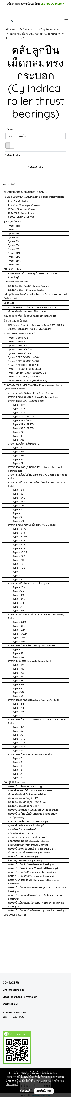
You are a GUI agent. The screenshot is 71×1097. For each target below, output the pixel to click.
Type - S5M (18, 630)
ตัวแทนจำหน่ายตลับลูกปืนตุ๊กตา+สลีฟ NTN (25, 192)
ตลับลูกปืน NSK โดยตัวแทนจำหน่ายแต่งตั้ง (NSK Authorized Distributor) (35, 296)
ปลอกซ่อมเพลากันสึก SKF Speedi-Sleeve (30, 790)
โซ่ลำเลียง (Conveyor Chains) (24, 205)
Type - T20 (18, 556)
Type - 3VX (18, 412)
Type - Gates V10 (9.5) (20, 353)
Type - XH (18, 505)
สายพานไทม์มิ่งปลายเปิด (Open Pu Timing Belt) (33, 397)
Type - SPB (14, 257)
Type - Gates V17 (17, 341)
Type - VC (18, 688)
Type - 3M (13, 237)
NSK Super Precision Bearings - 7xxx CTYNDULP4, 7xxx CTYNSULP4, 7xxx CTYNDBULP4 (36, 327)
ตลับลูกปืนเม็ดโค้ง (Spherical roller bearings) (32, 872)
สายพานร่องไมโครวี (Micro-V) (24, 444)
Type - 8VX (18, 405)
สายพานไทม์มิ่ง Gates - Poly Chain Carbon (31, 393)
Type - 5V (13, 245)
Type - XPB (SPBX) (22, 420)
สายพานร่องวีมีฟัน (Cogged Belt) (26, 401)
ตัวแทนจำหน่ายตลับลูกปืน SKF (23, 806)
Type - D (17, 762)
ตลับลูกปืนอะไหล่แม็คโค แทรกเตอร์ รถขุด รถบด (32, 814)
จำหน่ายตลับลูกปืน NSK (16, 321)
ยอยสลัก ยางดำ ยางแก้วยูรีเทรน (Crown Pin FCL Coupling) (33, 275)
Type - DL (17, 494)
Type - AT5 (18, 544)
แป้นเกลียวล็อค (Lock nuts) (22, 833)
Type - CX (18, 432)
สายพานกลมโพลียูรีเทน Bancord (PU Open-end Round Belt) (37, 476)
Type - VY (18, 665)
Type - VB (18, 692)
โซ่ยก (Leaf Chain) (18, 201)
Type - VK (18, 669)
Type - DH (18, 490)
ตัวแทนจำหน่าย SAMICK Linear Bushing (29, 286)
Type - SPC (14, 253)
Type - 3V (13, 249)
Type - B (17, 770)
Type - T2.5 (18, 568)
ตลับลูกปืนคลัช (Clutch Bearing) (25, 786)
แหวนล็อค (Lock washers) (22, 829)
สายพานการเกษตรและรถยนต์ (19, 333)
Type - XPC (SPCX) (23, 416)
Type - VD (18, 684)
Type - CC (18, 649)
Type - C (17, 766)
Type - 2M (18, 610)
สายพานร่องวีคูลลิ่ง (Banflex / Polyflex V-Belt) (33, 700)
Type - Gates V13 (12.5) (20, 349)
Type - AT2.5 (19, 552)
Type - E (17, 758)
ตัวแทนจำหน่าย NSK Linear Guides (26, 290)
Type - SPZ (14, 265)
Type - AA (18, 657)
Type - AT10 (19, 540)
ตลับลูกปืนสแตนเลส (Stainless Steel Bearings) (33, 810)
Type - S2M (18, 641)
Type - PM (18, 451)
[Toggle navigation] (66, 21)
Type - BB (18, 653)
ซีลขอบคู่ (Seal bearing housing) (25, 860)
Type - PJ (17, 463)
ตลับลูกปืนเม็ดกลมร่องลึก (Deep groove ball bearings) (37, 910)
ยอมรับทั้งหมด (43, 1091)
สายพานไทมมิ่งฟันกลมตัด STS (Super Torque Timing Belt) (36, 616)
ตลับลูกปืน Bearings (14, 782)
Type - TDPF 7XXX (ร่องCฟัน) (24, 357)
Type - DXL (18, 498)
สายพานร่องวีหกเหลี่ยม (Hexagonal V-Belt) (31, 645)
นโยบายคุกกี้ (12, 1084)
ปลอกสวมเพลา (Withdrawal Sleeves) (28, 845)
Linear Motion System (16, 281)
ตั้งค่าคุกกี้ (25, 1091)
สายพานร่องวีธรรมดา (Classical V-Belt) (30, 754)
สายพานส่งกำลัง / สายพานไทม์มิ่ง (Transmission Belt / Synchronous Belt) (33, 387)
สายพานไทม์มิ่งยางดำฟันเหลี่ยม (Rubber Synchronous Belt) (36, 484)
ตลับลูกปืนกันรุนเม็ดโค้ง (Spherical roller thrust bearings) (33, 882)
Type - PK (18, 459)
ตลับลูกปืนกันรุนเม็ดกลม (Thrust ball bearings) (33, 868)
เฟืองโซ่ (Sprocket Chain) (21, 209)
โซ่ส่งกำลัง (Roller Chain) (21, 213)
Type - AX (18, 440)
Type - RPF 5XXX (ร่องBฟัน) (23, 365)
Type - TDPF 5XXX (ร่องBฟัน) (24, 361)
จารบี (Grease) (16, 818)
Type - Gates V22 (18, 338)
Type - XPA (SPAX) (23, 424)
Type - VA (18, 696)
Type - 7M (18, 708)
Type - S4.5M (19, 634)
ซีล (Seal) (9, 303)
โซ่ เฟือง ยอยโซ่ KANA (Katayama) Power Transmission (34, 197)
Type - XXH (18, 501)
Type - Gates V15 (17, 345)
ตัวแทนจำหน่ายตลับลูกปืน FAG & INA (27, 802)
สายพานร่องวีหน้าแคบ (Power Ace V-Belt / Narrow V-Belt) (37, 721)
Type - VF (17, 676)
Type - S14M (19, 622)
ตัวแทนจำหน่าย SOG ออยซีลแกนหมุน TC (28, 311)
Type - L (17, 513)
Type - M (17, 778)
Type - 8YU (18, 599)
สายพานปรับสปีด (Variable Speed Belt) (29, 661)
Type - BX (17, 436)
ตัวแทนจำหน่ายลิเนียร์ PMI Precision (27, 794)
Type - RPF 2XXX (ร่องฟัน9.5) (24, 377)
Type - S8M (18, 626)
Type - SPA (14, 261)
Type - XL (17, 517)
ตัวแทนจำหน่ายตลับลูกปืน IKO (23, 798)
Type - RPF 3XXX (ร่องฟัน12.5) (24, 369)
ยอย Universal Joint (15, 915)
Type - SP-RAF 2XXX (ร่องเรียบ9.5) (27, 380)
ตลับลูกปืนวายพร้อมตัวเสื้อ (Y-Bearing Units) (32, 849)
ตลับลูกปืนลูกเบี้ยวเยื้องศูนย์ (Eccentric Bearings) (30, 316)
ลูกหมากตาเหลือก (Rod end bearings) (28, 821)
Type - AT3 (18, 548)
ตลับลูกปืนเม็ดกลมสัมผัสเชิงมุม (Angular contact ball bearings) (36, 904)
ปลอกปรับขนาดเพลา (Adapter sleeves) (29, 841)
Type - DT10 (19, 529)
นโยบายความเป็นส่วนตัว (46, 1080)
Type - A (17, 774)
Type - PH (18, 455)
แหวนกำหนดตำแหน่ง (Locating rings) (27, 837)
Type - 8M (13, 229)
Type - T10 (18, 560)
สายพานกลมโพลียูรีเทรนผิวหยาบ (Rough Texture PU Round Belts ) (36, 469)
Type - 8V (13, 241)
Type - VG (18, 673)
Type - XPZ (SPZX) (23, 428)
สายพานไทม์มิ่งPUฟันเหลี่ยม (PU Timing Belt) (32, 525)
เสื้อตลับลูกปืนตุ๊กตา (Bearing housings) (29, 853)
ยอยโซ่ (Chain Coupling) (21, 217)
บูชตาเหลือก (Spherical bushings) (26, 825)
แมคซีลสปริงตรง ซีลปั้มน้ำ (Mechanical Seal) (32, 307)
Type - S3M (18, 638)
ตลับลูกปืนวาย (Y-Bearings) (23, 856)
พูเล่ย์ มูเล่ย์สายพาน (14, 221)
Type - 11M (18, 704)
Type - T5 (17, 564)
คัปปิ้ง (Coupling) (13, 269)
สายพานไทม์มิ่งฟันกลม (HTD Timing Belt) (29, 583)
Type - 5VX (18, 409)
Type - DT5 (18, 533)
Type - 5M (13, 233)
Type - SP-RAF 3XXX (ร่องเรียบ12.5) (27, 373)
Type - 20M (19, 587)
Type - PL (17, 447)
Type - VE (18, 680)
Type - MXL (18, 521)
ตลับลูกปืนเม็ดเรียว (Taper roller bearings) (31, 876)
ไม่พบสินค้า (12, 155)
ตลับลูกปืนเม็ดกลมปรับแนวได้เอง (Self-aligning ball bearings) (35, 897)
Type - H (17, 509)
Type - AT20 (19, 537)
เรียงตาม (11, 129)
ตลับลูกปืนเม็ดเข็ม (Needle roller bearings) (31, 864)
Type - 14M (14, 226)
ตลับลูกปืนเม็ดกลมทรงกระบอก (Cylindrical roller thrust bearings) (38, 889)
